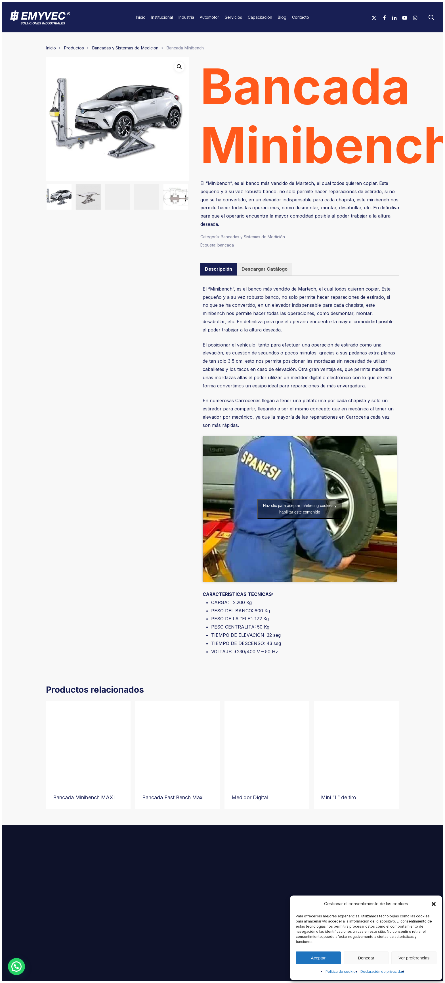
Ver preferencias (413, 957)
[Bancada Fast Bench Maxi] (177, 743)
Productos (74, 48)
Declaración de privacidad (382, 971)
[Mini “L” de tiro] (356, 743)
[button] (433, 904)
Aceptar (318, 957)
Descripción (218, 269)
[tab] (218, 269)
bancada (225, 245)
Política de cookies (342, 971)
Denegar (366, 957)
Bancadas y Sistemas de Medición (125, 48)
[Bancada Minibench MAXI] (88, 743)
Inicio (51, 48)
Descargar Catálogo (264, 269)
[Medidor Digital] (266, 743)
